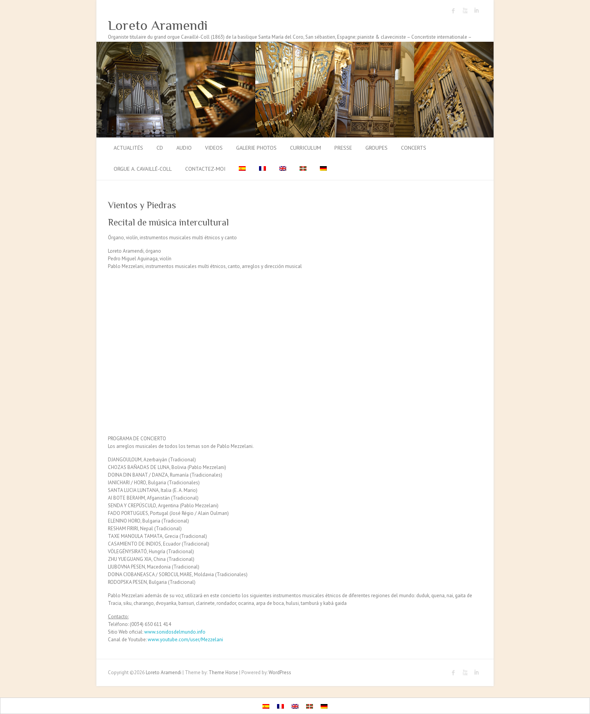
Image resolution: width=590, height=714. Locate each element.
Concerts (413, 147)
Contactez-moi (205, 168)
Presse (343, 147)
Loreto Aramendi (158, 25)
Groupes (376, 147)
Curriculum (305, 147)
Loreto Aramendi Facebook (453, 10)
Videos (214, 147)
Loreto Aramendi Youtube (465, 10)
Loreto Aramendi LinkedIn (476, 10)
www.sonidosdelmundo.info (174, 632)
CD (159, 147)
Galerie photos (256, 147)
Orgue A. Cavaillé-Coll (143, 168)
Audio (184, 147)
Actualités (128, 147)
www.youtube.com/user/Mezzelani (185, 639)
